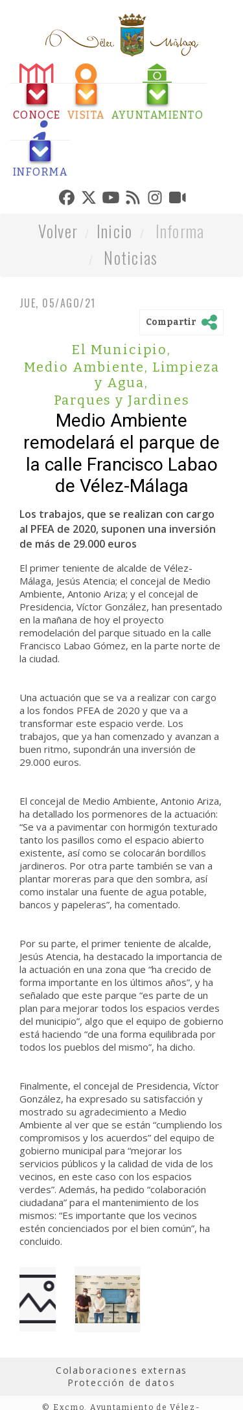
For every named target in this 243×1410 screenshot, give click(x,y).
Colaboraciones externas (122, 1370)
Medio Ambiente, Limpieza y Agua (122, 374)
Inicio (115, 231)
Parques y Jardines (122, 400)
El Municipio (121, 349)
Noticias (130, 257)
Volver (58, 231)
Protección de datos (121, 1382)
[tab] (37, 92)
